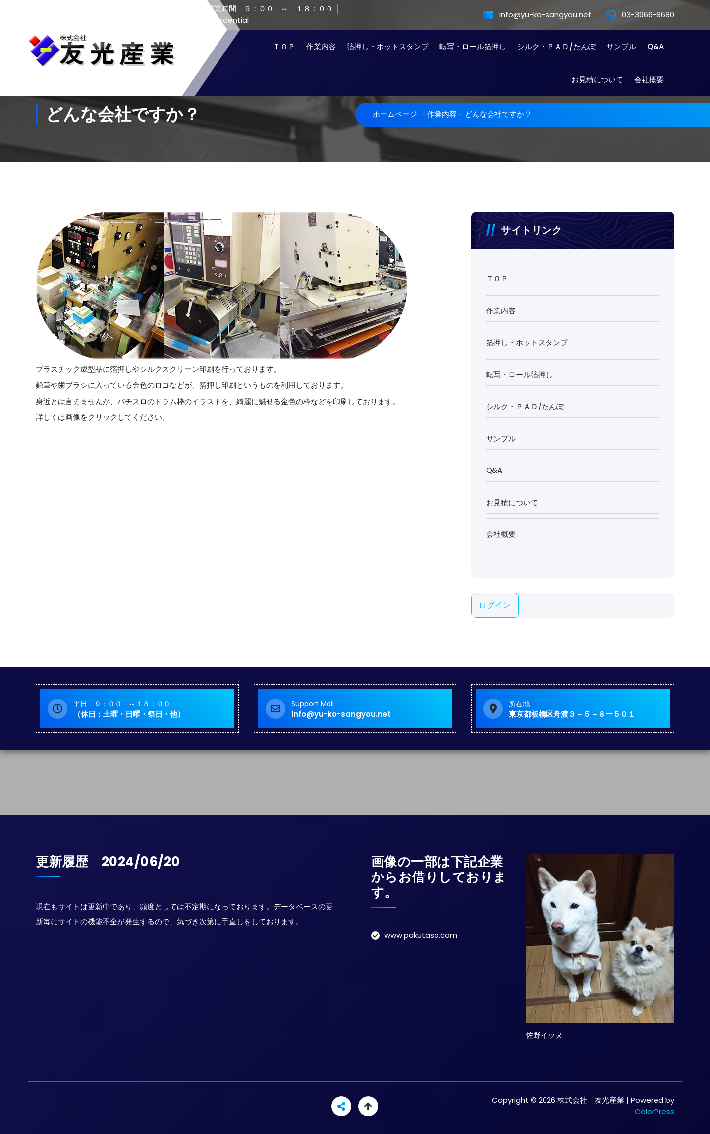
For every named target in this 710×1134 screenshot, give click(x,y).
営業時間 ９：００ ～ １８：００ (263, 9)
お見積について (597, 79)
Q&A (655, 46)
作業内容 (321, 46)
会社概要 (649, 79)
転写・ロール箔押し (472, 46)
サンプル (621, 46)
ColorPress (654, 1111)
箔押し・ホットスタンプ (388, 46)
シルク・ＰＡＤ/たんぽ (556, 46)
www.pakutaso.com (420, 935)
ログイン (495, 605)
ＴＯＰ (284, 46)
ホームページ (395, 114)
